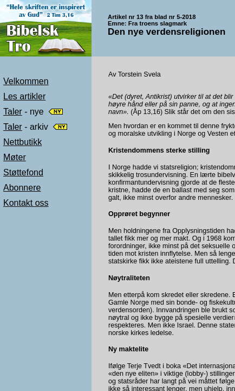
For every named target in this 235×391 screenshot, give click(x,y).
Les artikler (24, 96)
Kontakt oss (26, 202)
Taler (12, 111)
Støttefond (23, 172)
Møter (14, 157)
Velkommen (26, 81)
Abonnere (22, 187)
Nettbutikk (22, 142)
